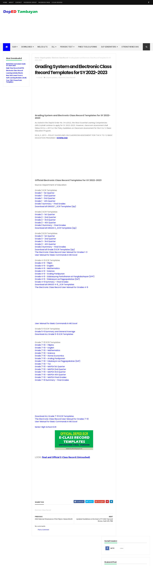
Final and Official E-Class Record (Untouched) (65, 464)
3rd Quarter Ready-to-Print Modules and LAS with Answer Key (137, 213)
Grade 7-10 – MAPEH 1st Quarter (49, 373)
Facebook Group (30, 2)
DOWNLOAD (66, 145)
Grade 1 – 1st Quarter (43, 200)
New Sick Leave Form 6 (14, 75)
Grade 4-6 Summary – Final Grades (50, 289)
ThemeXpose (15, 562)
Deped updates (44, 58)
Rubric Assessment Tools (128, 315)
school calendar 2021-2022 (128, 341)
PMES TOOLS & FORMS (87, 47)
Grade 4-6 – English (43, 272)
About (11, 2)
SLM (14, 47)
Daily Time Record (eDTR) (15, 68)
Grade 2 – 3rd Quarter (44, 227)
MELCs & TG (42, 47)
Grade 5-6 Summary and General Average (54, 338)
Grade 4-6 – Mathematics (46, 275)
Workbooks (123, 326)
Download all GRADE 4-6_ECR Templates (53, 291)
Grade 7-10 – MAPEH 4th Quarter (49, 381)
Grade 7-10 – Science (44, 360)
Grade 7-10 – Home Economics (48, 363)
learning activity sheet (127, 334)
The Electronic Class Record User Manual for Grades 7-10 (60, 426)
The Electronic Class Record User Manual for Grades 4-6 (60, 294)
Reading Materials (125, 307)
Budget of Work (124, 277)
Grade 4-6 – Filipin (42, 270)
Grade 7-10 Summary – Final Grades (51, 387)
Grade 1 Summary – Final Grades (49, 210)
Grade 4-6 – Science (43, 278)
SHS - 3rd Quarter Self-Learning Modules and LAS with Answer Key (137, 224)
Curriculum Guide (125, 281)
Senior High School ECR (44, 434)
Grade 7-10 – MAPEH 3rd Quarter (49, 379)
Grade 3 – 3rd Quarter (44, 248)
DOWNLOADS (26, 47)
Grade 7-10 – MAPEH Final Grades (49, 384)
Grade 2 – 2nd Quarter (44, 224)
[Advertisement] (106, 24)
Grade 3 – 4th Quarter (44, 251)
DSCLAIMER (141, 190)
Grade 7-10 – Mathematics (46, 357)
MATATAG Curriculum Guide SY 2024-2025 (13, 64)
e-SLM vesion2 (57, 2)
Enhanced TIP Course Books (128, 293)
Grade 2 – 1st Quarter (44, 221)
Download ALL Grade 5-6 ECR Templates (53, 341)
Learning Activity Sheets (14, 73)
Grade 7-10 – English (43, 354)
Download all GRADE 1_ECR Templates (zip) (54, 213)
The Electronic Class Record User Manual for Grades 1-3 (60, 259)
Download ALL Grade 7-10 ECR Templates (53, 423)
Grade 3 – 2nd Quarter (44, 245)
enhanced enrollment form (129, 330)
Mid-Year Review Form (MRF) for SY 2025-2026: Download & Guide (131, 88)
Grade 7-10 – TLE (41, 371)
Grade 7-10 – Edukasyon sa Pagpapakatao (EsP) (56, 368)
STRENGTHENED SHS (130, 47)
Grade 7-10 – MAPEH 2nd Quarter (49, 376)
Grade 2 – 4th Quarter (44, 229)
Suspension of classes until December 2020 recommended (137, 247)
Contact (18, 2)
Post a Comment (42, 537)
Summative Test (124, 323)
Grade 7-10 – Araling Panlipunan (49, 365)
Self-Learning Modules (127, 319)
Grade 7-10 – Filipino (43, 352)
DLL (53, 47)
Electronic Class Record (14, 70)
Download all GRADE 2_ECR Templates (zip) (54, 235)
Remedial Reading (125, 311)
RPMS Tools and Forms (127, 304)
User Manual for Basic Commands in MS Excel (55, 262)
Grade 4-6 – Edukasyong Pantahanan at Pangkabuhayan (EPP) (63, 283)
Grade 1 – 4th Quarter (44, 208)
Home (5, 2)
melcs (121, 338)
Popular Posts (123, 190)
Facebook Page (44, 2)
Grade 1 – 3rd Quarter (44, 205)
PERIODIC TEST (66, 47)
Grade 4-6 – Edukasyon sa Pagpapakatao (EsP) (56, 286)
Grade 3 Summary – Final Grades (49, 254)
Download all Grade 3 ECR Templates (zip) (54, 256)
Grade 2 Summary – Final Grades (49, 232)
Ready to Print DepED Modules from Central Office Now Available (137, 258)
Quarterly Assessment (127, 300)
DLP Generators (108, 47)
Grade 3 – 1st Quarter (44, 243)
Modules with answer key (128, 296)
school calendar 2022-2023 (128, 345)
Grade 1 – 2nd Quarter (44, 202)
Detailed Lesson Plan (126, 285)
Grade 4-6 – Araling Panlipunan (48, 281)
